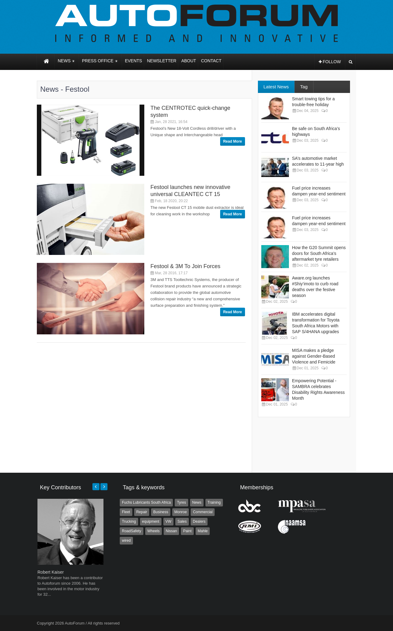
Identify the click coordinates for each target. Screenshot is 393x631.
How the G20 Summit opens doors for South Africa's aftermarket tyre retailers (319, 253)
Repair (141, 512)
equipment (150, 521)
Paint (187, 531)
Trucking (129, 521)
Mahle (203, 531)
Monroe (180, 512)
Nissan (171, 531)
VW (168, 521)
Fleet (126, 512)
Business (160, 512)
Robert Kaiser (50, 572)
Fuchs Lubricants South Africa (146, 502)
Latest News (276, 86)
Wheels (153, 531)
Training (214, 502)
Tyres (181, 502)
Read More (232, 141)
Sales (182, 521)
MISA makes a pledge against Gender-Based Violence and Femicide (313, 356)
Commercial (202, 512)
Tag (304, 86)
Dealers (199, 521)
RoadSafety (131, 531)
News (196, 502)
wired (126, 540)
